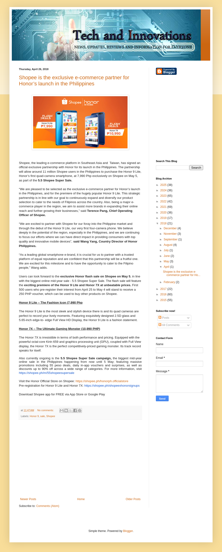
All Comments (168, 325)
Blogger (128, 531)
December (171, 228)
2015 (163, 300)
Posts (163, 317)
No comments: (46, 410)
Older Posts (133, 499)
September (171, 239)
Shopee (50, 416)
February (170, 282)
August (168, 245)
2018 (163, 223)
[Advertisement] (80, 459)
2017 (163, 289)
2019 (163, 218)
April (167, 266)
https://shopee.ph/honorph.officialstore (102, 381)
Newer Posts (28, 499)
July (167, 250)
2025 (163, 185)
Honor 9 (34, 416)
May (167, 261)
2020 (163, 212)
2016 (163, 294)
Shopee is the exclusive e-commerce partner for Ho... (181, 273)
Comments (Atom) (47, 506)
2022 (163, 201)
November (171, 233)
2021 (163, 207)
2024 (163, 190)
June (167, 256)
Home (81, 499)
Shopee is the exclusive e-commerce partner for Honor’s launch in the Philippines (74, 81)
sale (42, 416)
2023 (163, 195)
